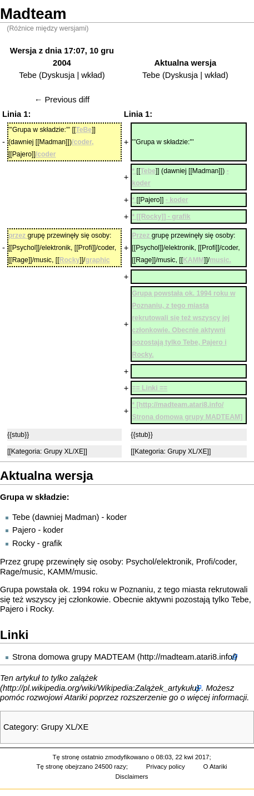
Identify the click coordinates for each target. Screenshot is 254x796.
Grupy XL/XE (65, 727)
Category (19, 727)
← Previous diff (61, 99)
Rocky (23, 543)
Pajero (24, 529)
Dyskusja (58, 75)
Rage (9, 571)
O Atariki (215, 766)
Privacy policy (165, 766)
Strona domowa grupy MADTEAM (73, 656)
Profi (204, 561)
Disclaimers (132, 776)
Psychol (140, 561)
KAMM (60, 571)
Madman (81, 517)
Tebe (28, 75)
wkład (91, 75)
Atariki (75, 697)
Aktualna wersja (186, 62)
